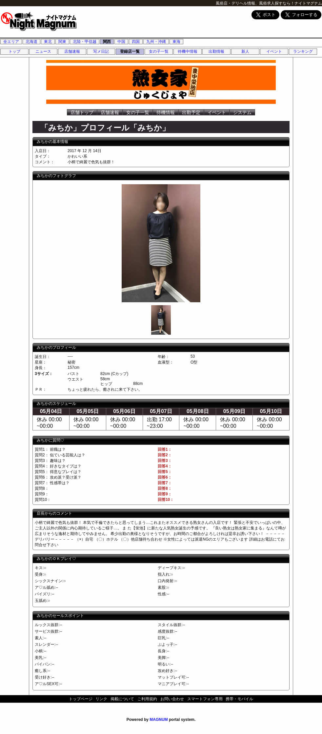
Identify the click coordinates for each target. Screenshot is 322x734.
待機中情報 (187, 51)
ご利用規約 (147, 699)
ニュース (43, 51)
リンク (101, 699)
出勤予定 (191, 112)
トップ (14, 51)
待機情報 (165, 112)
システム (242, 112)
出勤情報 (216, 51)
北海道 (31, 41)
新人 (245, 51)
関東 (62, 41)
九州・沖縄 (156, 41)
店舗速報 (72, 51)
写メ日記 (101, 51)
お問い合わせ (172, 699)
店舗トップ (81, 112)
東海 (176, 41)
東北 (48, 41)
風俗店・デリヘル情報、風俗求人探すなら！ (255, 3)
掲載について (122, 699)
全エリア (11, 41)
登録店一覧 (130, 51)
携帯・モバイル (239, 699)
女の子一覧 (159, 51)
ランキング (303, 51)
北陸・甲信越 (84, 41)
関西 (107, 41)
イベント (274, 51)
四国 (136, 41)
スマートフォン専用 (205, 699)
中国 (121, 41)
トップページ (80, 699)
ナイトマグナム (308, 3)
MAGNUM (159, 719)
